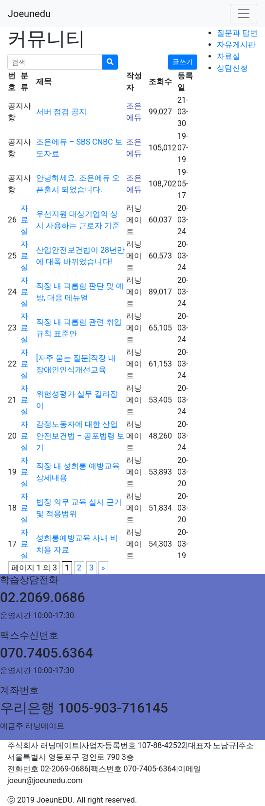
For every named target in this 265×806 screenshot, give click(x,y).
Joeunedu (29, 13)
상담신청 (232, 68)
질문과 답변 (237, 32)
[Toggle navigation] (243, 13)
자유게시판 (236, 44)
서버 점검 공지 (61, 111)
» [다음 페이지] (103, 567)
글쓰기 (182, 62)
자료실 (228, 56)
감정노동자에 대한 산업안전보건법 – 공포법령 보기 (80, 436)
